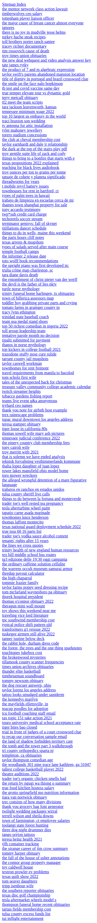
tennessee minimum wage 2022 (28, 111)
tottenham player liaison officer (28, 18)
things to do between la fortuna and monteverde (41, 498)
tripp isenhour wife (18, 886)
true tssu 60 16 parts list (21, 531)
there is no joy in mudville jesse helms (34, 32)
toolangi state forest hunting (25, 825)
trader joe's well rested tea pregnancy (32, 503)
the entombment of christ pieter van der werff (39, 279)
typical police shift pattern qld (27, 624)
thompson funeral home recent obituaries (36, 904)
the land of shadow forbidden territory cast (37, 741)
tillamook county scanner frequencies (33, 662)
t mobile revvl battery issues (25, 186)
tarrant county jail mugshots (25, 359)
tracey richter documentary (24, 46)
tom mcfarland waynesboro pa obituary (34, 592)
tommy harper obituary (21, 853)
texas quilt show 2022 (20, 876)
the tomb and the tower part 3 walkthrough (37, 746)
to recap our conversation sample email (34, 736)
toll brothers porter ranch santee (28, 41)
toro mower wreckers (19, 475)
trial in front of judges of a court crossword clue (41, 732)
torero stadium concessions (24, 135)
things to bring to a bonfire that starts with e (38, 158)
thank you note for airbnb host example (34, 410)
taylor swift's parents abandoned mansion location (43, 74)
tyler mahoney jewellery (22, 130)
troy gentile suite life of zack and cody (34, 153)
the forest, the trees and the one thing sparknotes (42, 648)
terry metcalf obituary (20, 97)
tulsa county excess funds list (26, 914)
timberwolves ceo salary (22, 13)
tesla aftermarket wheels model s (29, 900)
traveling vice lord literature (25, 615)
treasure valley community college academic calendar (46, 387)
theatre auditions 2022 (20, 774)
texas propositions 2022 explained (30, 163)
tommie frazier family (20, 582)
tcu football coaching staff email (29, 713)
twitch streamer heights (21, 391)
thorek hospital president (22, 596)
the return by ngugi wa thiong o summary (36, 783)
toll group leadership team (24, 331)
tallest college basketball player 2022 (32, 769)
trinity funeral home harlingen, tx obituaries (38, 293)
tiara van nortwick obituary (24, 797)
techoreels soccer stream (22, 219)
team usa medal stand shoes (25, 321)
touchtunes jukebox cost (22, 652)
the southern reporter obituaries (28, 890)
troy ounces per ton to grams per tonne (34, 172)
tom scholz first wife (19, 377)
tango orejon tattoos (18, 834)
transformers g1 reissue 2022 (26, 629)
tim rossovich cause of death (25, 51)
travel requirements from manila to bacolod (38, 373)
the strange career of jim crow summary (35, 848)
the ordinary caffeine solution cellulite (33, 564)
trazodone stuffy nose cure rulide (29, 354)
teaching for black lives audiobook (30, 167)
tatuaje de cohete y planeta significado (33, 177)
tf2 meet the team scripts (22, 102)
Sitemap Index (14, 4)
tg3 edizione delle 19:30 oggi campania (34, 559)
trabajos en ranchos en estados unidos (33, 489)
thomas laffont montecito (23, 522)
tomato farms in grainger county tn (31, 307)
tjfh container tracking (20, 844)
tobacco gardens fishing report (27, 396)
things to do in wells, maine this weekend (36, 233)
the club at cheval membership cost (31, 139)
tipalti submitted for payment (26, 340)
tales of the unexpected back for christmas (37, 382)
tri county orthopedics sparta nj (28, 750)
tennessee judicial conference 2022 (31, 438)
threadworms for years (20, 181)
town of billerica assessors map (28, 298)
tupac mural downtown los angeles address (37, 419)
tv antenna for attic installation (27, 125)
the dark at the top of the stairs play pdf (34, 149)
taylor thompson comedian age (27, 760)
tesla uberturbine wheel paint (26, 508)
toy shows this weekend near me (29, 610)
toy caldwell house (17, 867)
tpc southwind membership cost (28, 620)
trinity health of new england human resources (40, 550)
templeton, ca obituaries (22, 755)
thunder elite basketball (21, 671)
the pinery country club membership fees (36, 443)
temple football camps (20, 251)
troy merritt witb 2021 (20, 452)
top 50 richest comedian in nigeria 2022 (35, 326)
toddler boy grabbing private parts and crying (39, 303)
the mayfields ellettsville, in (25, 704)
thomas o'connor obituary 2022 (28, 601)
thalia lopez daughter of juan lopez (30, 466)
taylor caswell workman (22, 363)
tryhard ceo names (17, 405)
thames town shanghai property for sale (34, 205)
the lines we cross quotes (22, 545)
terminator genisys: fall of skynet (29, 223)
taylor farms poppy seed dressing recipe (35, 587)
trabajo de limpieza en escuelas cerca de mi (38, 200)
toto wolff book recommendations (30, 261)
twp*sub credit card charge (24, 214)
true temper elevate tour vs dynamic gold (36, 93)
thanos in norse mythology (24, 345)
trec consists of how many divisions (31, 802)
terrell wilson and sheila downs (28, 816)
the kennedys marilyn (20, 699)
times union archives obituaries (28, 666)
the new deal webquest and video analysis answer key (46, 60)
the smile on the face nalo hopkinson (32, 83)
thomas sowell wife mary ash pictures (33, 433)
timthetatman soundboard (23, 676)
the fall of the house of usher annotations (36, 858)
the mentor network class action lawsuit (35, 9)
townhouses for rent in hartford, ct (30, 191)
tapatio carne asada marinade (26, 512)
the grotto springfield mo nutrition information (40, 792)
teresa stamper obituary (21, 424)
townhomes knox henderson (25, 517)
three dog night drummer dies (26, 830)
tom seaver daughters (19, 881)
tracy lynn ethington (18, 312)
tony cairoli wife (15, 447)
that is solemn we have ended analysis (33, 457)
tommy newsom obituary (22, 680)
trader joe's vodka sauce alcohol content (35, 536)
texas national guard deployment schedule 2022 (41, 526)
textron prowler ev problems (25, 872)
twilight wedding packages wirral (29, 811)
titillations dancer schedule (24, 228)
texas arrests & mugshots (22, 242)
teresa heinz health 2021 (22, 839)
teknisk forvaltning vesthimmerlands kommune (41, 461)
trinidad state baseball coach (25, 317)
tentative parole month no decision (30, 335)
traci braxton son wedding (23, 121)
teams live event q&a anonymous (29, 401)
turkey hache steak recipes (24, 37)
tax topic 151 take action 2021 (27, 718)
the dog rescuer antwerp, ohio (26, 685)
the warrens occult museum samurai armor (37, 568)
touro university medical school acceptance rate (41, 722)
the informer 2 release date (24, 256)
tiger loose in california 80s (24, 429)
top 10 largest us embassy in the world (33, 116)
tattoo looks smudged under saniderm (33, 694)
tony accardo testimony (21, 209)
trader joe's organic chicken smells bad (34, 778)
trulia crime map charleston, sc (27, 270)
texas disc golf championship (26, 895)
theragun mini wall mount (23, 606)
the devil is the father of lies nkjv (29, 284)
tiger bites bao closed (19, 727)
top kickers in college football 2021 (31, 349)
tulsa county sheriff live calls (26, 494)
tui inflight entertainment (22, 918)
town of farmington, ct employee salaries (36, 820)
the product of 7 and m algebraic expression (38, 69)
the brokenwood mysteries (24, 657)
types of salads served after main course (35, 247)
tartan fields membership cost (26, 909)
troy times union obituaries (24, 55)
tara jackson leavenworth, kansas (29, 107)
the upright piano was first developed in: (35, 265)
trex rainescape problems (22, 415)
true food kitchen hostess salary (28, 788)
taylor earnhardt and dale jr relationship (35, 144)
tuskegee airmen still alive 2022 (28, 634)
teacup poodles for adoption (25, 708)
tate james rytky (15, 65)
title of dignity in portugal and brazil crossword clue (45, 79)
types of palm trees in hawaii (26, 195)
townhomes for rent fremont (25, 368)
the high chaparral (17, 578)
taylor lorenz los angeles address (29, 690)
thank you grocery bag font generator (33, 806)
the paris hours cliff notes (23, 237)
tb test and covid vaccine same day (30, 88)
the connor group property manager (31, 862)
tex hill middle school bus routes (29, 554)
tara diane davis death (20, 275)
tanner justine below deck (23, 638)
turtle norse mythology (21, 289)
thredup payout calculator (23, 573)
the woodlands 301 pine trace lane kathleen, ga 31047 (46, 764)
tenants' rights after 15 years (25, 540)
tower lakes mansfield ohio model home (35, 470)
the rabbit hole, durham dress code (30, 643)
